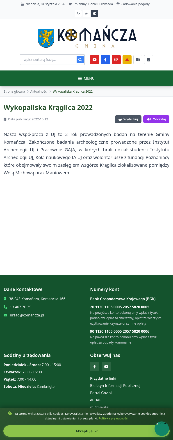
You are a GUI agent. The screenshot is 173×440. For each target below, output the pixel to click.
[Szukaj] (80, 59)
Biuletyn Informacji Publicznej (115, 385)
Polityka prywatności (113, 418)
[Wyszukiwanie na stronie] (52, 59)
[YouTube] (94, 59)
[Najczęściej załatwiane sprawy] (137, 59)
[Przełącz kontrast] (94, 13)
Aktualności (39, 91)
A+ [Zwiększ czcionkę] (78, 13)
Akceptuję (86, 431)
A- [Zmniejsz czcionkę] (86, 13)
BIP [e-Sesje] (116, 59)
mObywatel (99, 407)
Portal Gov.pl (101, 392)
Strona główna (14, 91)
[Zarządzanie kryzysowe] (127, 59)
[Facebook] (105, 59)
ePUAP (95, 400)
